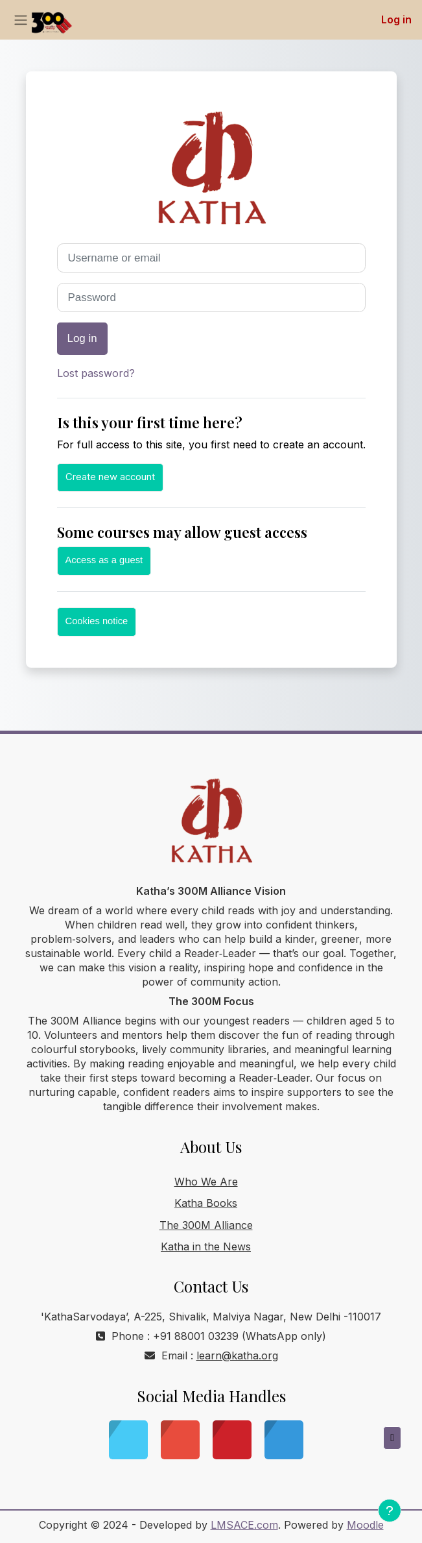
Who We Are (206, 1181)
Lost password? (96, 373)
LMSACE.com (244, 1524)
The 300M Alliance (206, 1225)
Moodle (365, 1524)
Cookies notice (96, 621)
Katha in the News (206, 1246)
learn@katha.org (237, 1355)
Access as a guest (104, 560)
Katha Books (205, 1203)
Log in (396, 19)
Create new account (110, 477)
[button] (392, 1438)
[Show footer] (389, 1510)
